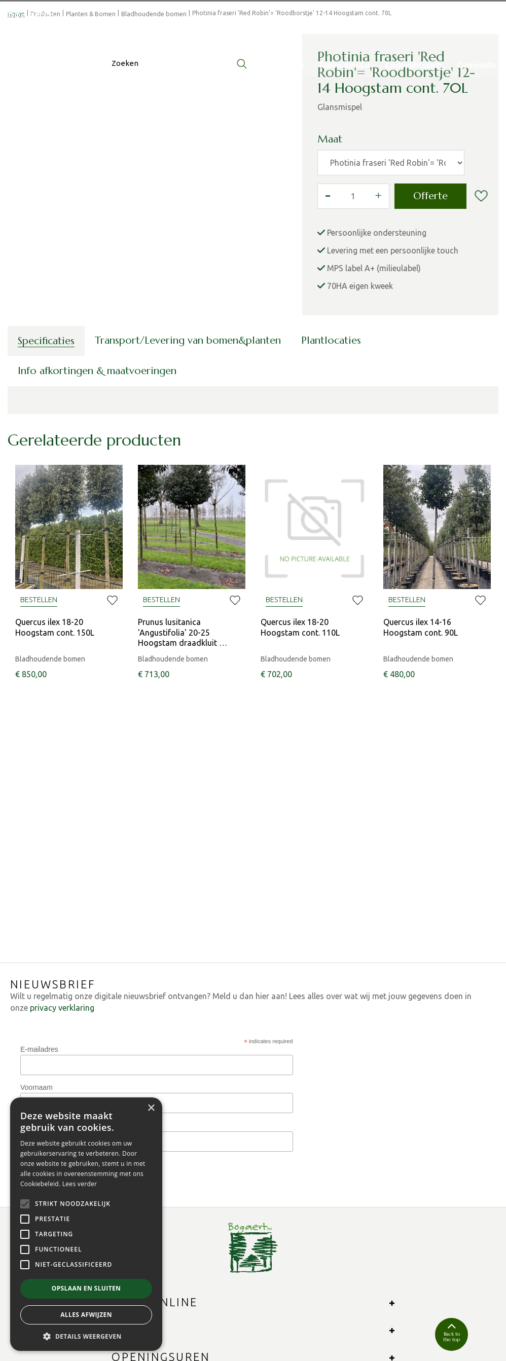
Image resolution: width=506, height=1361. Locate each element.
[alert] (86, 1224)
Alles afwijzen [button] (86, 1314)
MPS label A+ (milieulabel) (374, 373)
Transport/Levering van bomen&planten (188, 445)
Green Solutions (200, 1325)
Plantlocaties (331, 445)
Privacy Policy (256, 1325)
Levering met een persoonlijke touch (392, 355)
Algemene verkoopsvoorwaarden (342, 1325)
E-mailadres (39, 903)
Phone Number (44, 980)
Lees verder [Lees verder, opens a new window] (79, 1184)
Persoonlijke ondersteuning (376, 337)
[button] (86, 1336)
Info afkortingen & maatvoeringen (97, 475)
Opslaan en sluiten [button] (86, 1288)
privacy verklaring (62, 862)
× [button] (151, 1108)
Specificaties (46, 445)
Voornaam (36, 942)
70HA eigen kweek (360, 390)
